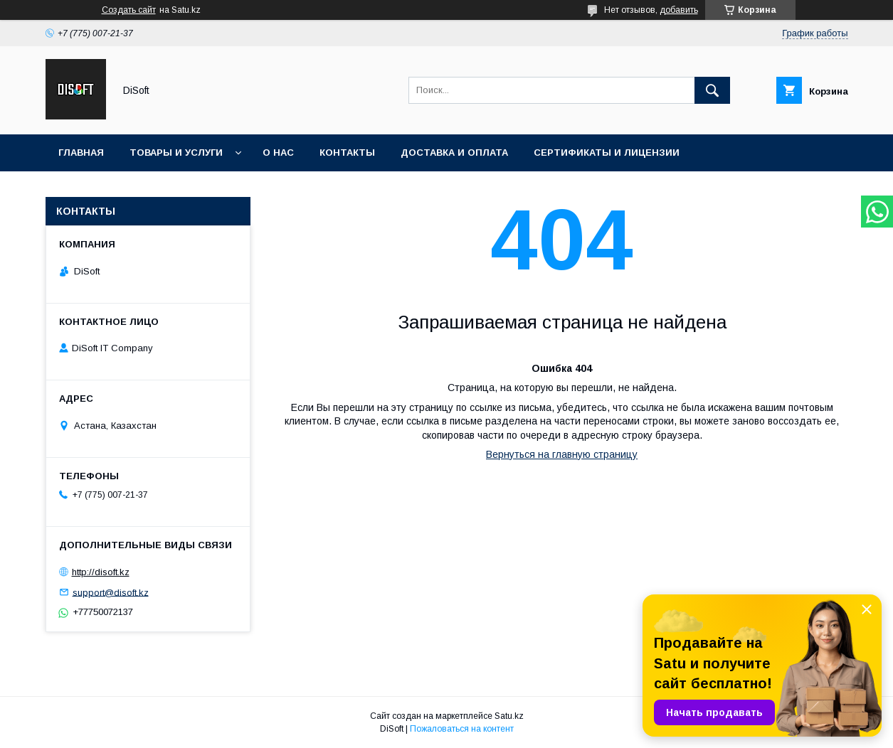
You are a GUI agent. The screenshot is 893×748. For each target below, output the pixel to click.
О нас (278, 152)
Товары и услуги (176, 152)
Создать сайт (129, 10)
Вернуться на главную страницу (562, 454)
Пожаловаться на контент (462, 729)
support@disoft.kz (111, 592)
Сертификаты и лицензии (607, 152)
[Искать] (712, 90)
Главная (81, 152)
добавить (679, 10)
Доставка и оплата (454, 152)
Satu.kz (509, 716)
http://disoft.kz (101, 572)
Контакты (347, 152)
